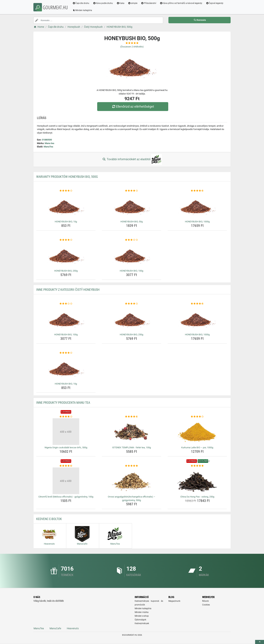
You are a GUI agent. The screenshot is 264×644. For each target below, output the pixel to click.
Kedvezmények (142, 623)
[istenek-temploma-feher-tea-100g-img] (131, 431)
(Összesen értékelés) (132, 46)
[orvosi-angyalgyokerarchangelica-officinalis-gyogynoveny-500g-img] (131, 480)
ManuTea (48, 146)
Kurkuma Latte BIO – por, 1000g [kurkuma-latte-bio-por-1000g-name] (197, 447)
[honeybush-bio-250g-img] (66, 255)
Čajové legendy (215, 3)
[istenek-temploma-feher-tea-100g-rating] (131, 416)
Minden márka (142, 612)
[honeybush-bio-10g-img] (66, 205)
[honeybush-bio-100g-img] (131, 255)
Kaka (121, 3)
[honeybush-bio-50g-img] (131, 205)
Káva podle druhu (104, 3)
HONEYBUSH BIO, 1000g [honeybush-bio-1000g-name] (197, 221)
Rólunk (205, 601)
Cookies (206, 605)
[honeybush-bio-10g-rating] (66, 191)
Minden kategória (83, 10)
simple (133, 3)
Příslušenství (149, 3)
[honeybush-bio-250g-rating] (66, 240)
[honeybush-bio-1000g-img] (197, 205)
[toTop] (259, 642)
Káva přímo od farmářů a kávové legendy (181, 3)
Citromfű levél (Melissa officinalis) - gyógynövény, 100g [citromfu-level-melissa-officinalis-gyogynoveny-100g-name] (65, 496)
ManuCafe (55, 628)
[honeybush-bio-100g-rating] (131, 240)
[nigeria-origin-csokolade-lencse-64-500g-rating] (66, 416)
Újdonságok (140, 619)
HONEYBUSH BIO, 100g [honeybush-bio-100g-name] (131, 270)
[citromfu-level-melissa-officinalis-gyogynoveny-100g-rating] (66, 466)
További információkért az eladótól (132, 159)
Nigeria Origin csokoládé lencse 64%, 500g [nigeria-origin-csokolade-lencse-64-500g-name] (66, 447)
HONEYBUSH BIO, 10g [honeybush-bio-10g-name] (66, 221)
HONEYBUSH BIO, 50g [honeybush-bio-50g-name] (131, 221)
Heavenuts (73, 628)
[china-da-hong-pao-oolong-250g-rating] (197, 466)
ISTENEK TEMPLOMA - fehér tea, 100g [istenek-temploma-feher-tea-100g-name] (131, 447)
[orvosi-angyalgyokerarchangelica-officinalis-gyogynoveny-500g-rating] (131, 466)
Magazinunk (174, 601)
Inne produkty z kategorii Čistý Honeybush (67, 289)
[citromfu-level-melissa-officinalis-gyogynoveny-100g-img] (66, 480)
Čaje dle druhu (81, 3)
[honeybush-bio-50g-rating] (131, 191)
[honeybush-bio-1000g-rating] (197, 191)
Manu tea (49, 143)
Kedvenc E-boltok (49, 519)
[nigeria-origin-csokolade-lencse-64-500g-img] (66, 431)
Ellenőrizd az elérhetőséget (133, 106)
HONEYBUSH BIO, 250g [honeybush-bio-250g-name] (66, 270)
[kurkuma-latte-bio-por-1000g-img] (197, 431)
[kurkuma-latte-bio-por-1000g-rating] (197, 416)
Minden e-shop (142, 616)
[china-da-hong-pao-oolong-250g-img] (197, 480)
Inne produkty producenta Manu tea (63, 402)
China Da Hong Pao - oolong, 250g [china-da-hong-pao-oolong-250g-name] (197, 496)
